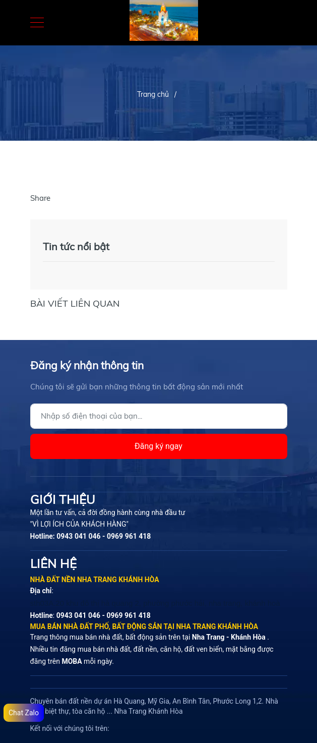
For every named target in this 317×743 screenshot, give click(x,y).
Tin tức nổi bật (76, 246)
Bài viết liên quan (74, 303)
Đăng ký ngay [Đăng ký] (158, 446)
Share (40, 198)
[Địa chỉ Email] (158, 416)
